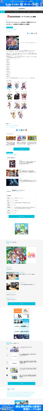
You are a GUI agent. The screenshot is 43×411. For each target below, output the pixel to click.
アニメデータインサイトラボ (18, 399)
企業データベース (9, 11)
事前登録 (15, 161)
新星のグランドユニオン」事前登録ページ (12, 128)
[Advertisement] (12, 28)
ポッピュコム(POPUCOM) (10, 401)
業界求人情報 (16, 11)
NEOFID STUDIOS (28, 403)
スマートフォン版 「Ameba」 (10, 130)
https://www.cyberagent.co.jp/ (16, 198)
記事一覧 (2, 11)
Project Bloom (9, 403)
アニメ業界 (34, 11)
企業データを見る (21, 223)
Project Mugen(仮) (17, 401)
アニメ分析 (40, 11)
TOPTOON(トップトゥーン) (26, 399)
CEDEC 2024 (32, 399)
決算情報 (28, 11)
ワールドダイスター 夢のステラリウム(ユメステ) (18, 403)
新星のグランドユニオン (10, 161)
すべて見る (21, 152)
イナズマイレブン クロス (10, 399)
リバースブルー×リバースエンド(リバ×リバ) (26, 401)
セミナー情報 (23, 11)
